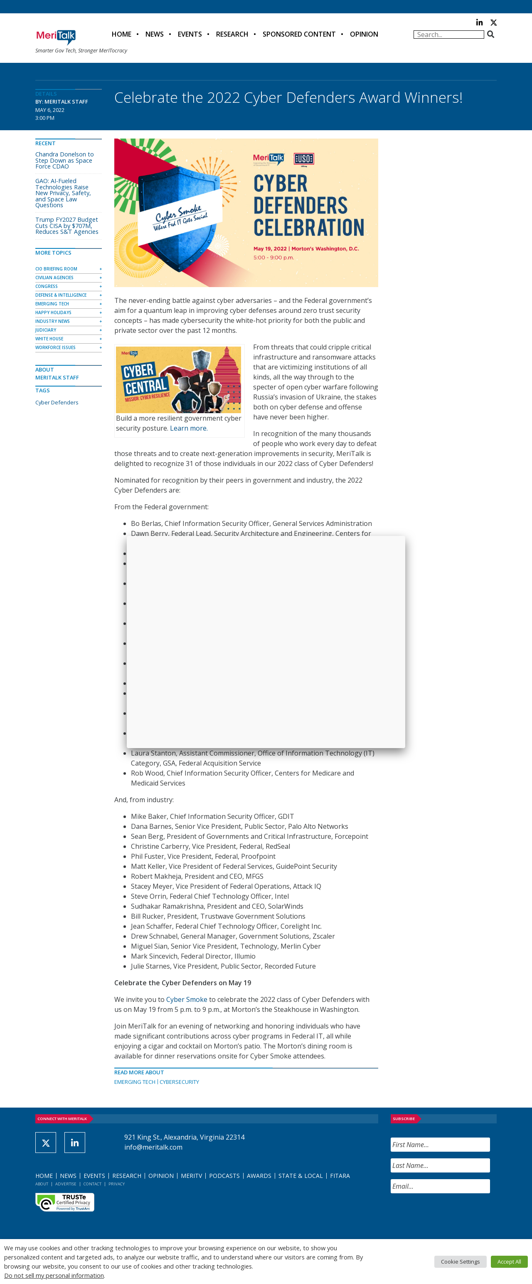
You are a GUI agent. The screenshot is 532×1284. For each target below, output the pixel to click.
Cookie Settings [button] (460, 1261)
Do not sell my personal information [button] (54, 1275)
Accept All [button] (509, 1261)
